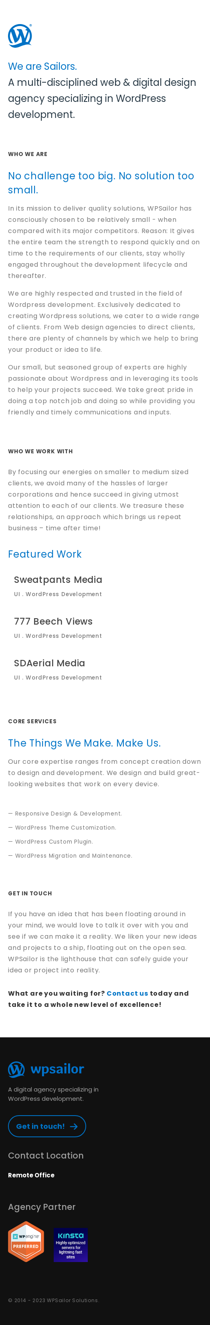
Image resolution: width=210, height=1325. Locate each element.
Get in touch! (40, 1126)
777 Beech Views (105, 627)
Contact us (127, 993)
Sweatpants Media (105, 586)
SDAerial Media (105, 669)
